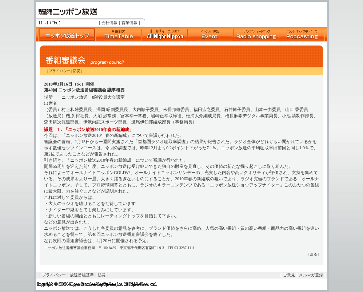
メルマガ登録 (311, 275)
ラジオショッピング (256, 34)
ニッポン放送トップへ (65, 34)
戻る (313, 254)
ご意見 (289, 275)
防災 (76, 71)
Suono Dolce (164, 34)
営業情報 (129, 22)
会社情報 (109, 22)
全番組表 (118, 34)
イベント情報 (210, 34)
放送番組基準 (82, 275)
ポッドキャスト (302, 34)
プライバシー (60, 71)
